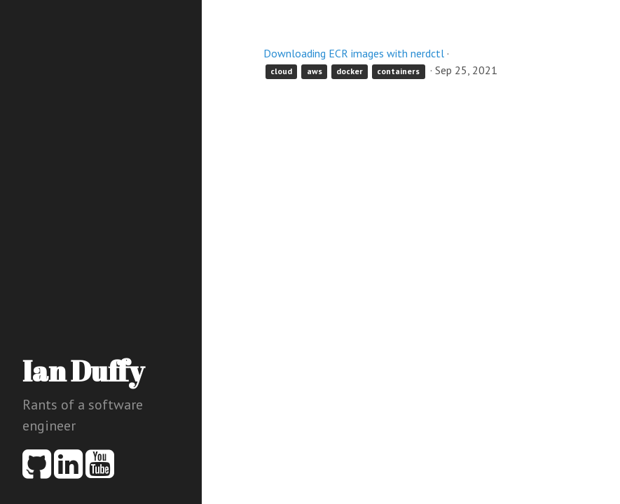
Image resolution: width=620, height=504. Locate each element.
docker (349, 71)
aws (314, 71)
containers (398, 71)
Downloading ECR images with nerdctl (353, 53)
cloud (281, 71)
